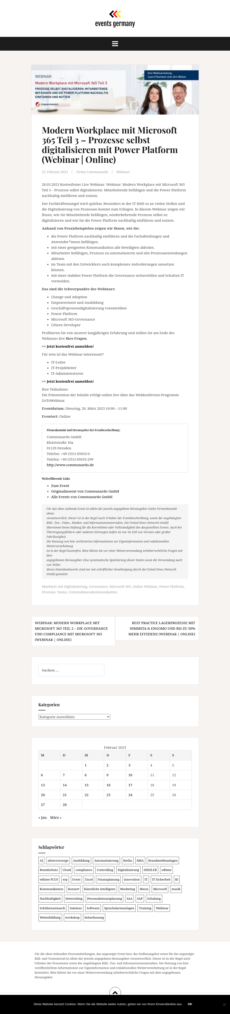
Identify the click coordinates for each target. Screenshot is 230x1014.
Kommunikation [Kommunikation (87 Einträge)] (51, 889)
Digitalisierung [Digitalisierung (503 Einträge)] (128, 869)
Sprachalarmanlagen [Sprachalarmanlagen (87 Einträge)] (119, 908)
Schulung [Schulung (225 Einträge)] (154, 898)
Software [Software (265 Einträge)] (93, 908)
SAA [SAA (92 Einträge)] (129, 898)
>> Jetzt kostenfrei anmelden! (68, 346)
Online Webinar (150, 586)
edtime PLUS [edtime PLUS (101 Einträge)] (49, 879)
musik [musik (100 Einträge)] (176, 889)
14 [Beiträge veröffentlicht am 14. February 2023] (65, 784)
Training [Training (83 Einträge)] (145, 908)
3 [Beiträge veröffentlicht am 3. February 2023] (129, 764)
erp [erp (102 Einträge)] (65, 879)
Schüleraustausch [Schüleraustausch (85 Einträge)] (52, 908)
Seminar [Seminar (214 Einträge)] (76, 908)
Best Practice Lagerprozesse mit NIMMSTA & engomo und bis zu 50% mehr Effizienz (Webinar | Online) (161, 628)
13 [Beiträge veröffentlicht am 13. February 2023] (43, 784)
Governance (100, 586)
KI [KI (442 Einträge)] (177, 879)
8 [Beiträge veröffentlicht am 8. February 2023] (85, 774)
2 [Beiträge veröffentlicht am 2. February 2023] (107, 764)
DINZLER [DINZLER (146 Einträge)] (150, 869)
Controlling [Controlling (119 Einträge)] (105, 869)
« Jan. (43, 817)
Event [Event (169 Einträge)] (76, 879)
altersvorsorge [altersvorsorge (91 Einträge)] (58, 860)
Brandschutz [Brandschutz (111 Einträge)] (49, 869)
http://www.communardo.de (70, 464)
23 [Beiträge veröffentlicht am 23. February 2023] (108, 794)
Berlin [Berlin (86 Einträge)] (127, 860)
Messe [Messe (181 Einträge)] (144, 889)
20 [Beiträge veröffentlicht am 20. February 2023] (43, 794)
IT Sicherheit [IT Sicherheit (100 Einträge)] (161, 879)
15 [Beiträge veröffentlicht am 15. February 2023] (87, 784)
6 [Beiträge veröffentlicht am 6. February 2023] (42, 774)
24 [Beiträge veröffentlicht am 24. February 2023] (130, 794)
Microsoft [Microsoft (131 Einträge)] (160, 889)
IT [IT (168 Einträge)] (146, 879)
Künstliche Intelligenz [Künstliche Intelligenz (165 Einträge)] (100, 889)
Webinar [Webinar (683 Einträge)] (162, 908)
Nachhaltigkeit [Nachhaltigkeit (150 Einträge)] (50, 898)
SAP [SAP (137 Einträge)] (140, 898)
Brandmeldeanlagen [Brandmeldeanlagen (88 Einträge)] (163, 860)
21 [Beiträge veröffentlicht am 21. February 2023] (65, 794)
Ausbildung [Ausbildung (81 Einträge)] (81, 860)
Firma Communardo (95, 171)
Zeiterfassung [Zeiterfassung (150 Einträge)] (94, 917)
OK (190, 1004)
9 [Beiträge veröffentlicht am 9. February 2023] (107, 774)
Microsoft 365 (123, 586)
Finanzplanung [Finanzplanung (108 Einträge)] (108, 879)
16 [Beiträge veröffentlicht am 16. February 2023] (108, 784)
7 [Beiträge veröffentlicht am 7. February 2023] (64, 774)
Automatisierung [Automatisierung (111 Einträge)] (106, 860)
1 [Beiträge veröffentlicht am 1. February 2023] (85, 764)
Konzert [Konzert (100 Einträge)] (73, 889)
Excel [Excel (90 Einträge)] (89, 879)
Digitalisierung (76, 586)
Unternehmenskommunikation (113, 591)
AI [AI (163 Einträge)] (41, 860)
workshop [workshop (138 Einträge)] (72, 917)
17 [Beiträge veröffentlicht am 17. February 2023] (130, 784)
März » (56, 817)
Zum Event (60, 485)
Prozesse (65, 591)
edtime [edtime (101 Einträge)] (166, 869)
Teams (80, 591)
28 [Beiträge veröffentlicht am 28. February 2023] (65, 804)
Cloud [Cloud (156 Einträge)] (66, 869)
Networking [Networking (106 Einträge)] (73, 898)
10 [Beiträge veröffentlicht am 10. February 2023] (130, 774)
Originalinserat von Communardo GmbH (85, 491)
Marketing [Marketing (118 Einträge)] (127, 889)
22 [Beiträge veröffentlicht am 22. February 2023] (87, 794)
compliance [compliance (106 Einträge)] (84, 869)
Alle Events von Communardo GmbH (82, 496)
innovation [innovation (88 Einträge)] (132, 879)
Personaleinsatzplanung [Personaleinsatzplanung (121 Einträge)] (104, 898)
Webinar (127, 171)
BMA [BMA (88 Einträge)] (140, 860)
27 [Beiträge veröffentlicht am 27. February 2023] (43, 804)
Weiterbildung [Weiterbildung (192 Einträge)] (50, 917)
